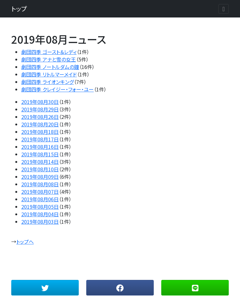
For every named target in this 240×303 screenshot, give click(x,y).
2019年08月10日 (40, 169)
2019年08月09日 (40, 176)
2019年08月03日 (40, 221)
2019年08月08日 (40, 184)
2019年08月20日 (40, 124)
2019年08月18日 (40, 131)
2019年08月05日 (40, 206)
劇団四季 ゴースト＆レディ (49, 52)
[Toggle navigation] (223, 9)
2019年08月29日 (40, 109)
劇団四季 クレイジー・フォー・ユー (57, 89)
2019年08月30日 (40, 101)
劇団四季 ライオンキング (47, 82)
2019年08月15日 (40, 154)
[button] (45, 288)
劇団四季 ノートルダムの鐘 (50, 67)
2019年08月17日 (40, 139)
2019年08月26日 (40, 116)
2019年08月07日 (40, 191)
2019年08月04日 (40, 214)
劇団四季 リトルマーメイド (49, 74)
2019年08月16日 (40, 146)
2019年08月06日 (40, 199)
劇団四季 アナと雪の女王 (48, 59)
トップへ (25, 241)
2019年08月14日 (40, 161)
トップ (19, 8)
